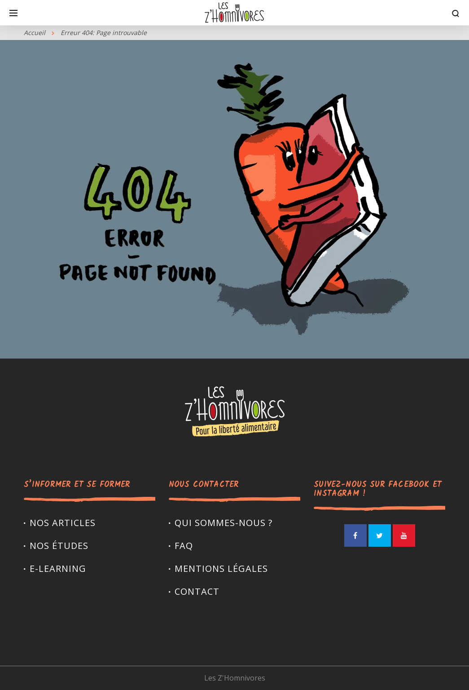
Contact (197, 591)
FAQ (184, 546)
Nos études (59, 546)
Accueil (34, 32)
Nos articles (63, 523)
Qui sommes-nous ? (223, 523)
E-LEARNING (58, 568)
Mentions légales (221, 568)
